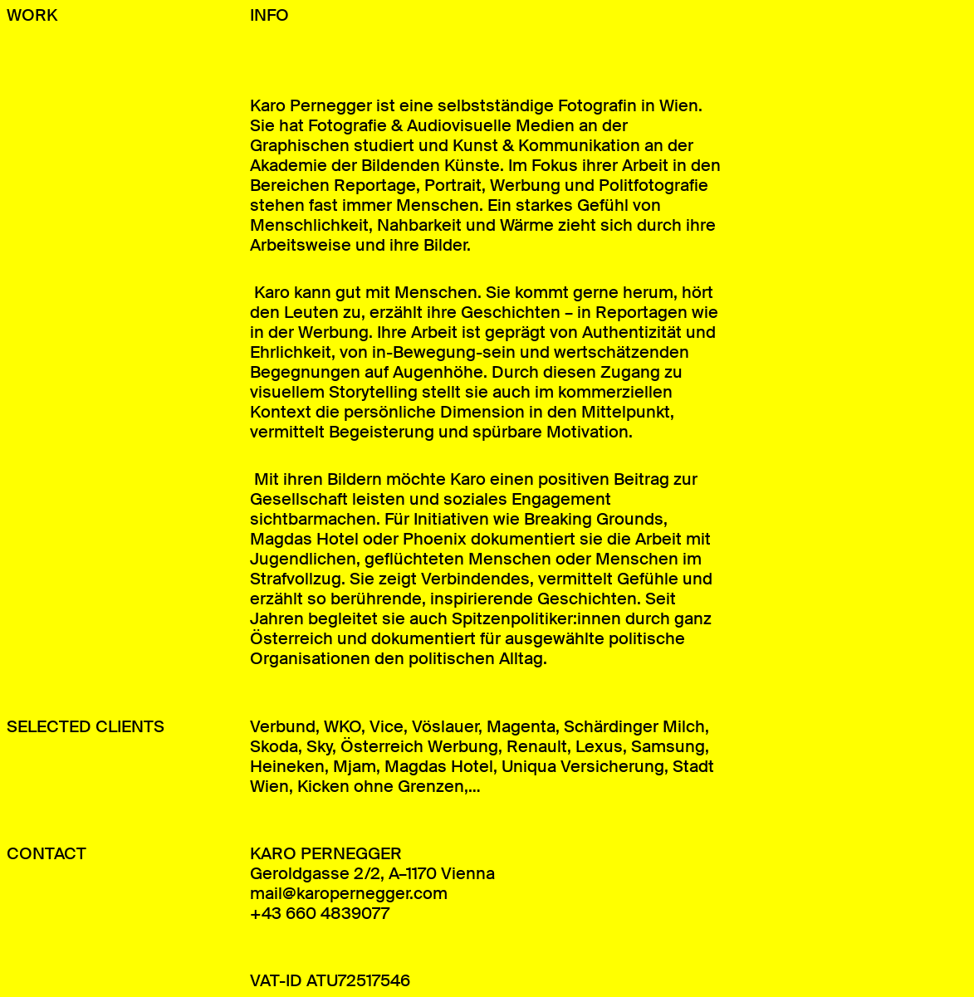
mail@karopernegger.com (349, 893)
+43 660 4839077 (319, 913)
